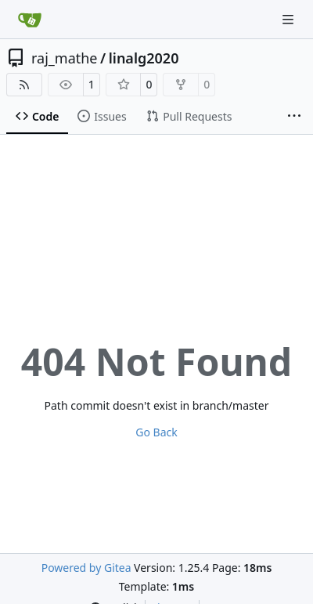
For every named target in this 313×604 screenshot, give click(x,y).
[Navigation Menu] (289, 19)
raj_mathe (64, 58)
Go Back (156, 432)
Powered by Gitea (86, 567)
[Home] (30, 19)
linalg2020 (144, 58)
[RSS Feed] (24, 84)
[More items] (294, 116)
